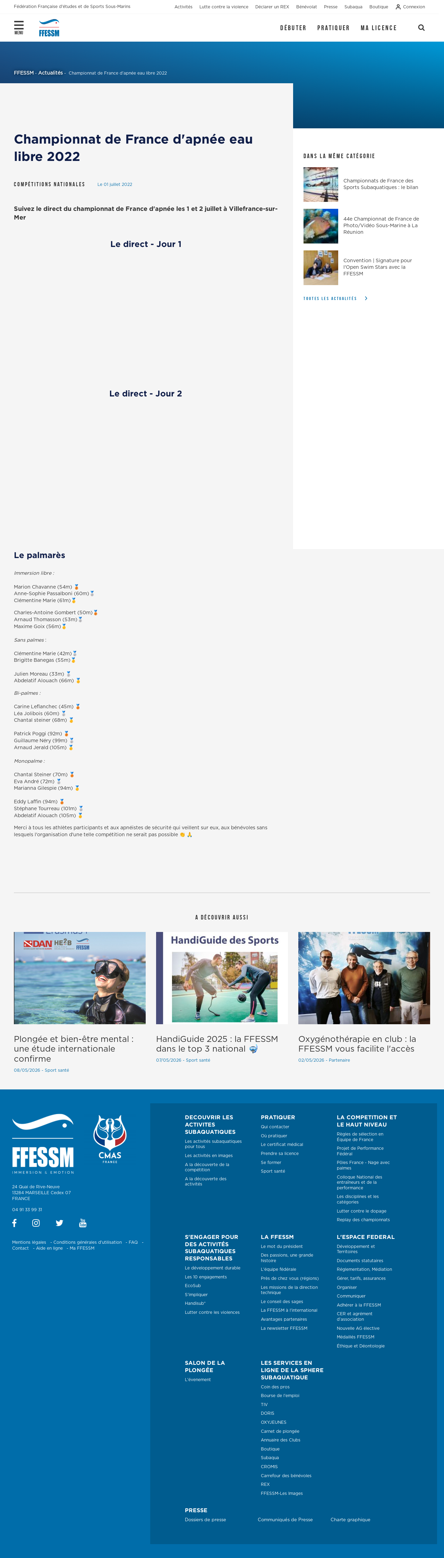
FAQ (133, 1242)
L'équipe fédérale (278, 1269)
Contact (20, 1248)
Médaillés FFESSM (355, 1337)
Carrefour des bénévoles (286, 1476)
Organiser (347, 1287)
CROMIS (269, 1467)
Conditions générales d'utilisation (87, 1242)
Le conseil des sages (282, 1302)
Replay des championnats (363, 1220)
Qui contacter (275, 1127)
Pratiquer (333, 28)
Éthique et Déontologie (361, 1346)
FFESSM (24, 73)
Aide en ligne (49, 1248)
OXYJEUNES (274, 1422)
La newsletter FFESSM (284, 1328)
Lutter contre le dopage (361, 1211)
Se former (271, 1163)
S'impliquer (196, 1295)
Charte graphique (350, 1520)
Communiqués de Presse (285, 1520)
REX (265, 1484)
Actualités (50, 73)
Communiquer (351, 1296)
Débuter (293, 28)
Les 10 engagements (206, 1277)
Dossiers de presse (205, 1520)
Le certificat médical (282, 1144)
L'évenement (198, 1380)
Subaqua (270, 1458)
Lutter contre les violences (212, 1312)
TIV (264, 1405)
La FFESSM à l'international (289, 1310)
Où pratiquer (274, 1136)
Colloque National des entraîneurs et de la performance (359, 1182)
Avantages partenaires (284, 1319)
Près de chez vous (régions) (290, 1278)
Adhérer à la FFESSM (359, 1305)
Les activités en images (209, 1156)
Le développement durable (212, 1268)
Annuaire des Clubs (280, 1440)
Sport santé (273, 1171)
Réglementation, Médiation (364, 1269)
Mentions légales (29, 1242)
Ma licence (379, 28)
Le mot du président (282, 1246)
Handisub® (195, 1303)
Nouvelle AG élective (358, 1328)
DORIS (267, 1413)
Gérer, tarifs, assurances (361, 1278)
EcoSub (193, 1286)
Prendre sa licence (280, 1154)
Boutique (270, 1449)
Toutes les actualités (330, 298)
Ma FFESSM (82, 1248)
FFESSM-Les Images (282, 1493)
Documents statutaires (360, 1261)
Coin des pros (275, 1387)
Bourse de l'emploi (280, 1396)
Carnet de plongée (280, 1431)
